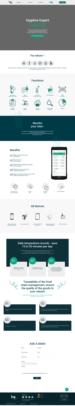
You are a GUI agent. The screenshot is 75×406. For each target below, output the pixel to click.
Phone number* (24, 352)
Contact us (64, 400)
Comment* (23, 366)
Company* (40, 347)
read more (46, 374)
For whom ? (30, 2)
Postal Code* (24, 356)
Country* (23, 361)
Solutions (19, 2)
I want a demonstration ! (37, 35)
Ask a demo (62, 2)
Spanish (40, 397)
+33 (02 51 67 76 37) (26, 401)
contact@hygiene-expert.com (27, 400)
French (40, 395)
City (39, 356)
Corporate (41, 2)
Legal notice (22, 404)
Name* (22, 347)
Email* (39, 352)
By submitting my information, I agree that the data (35, 374)
